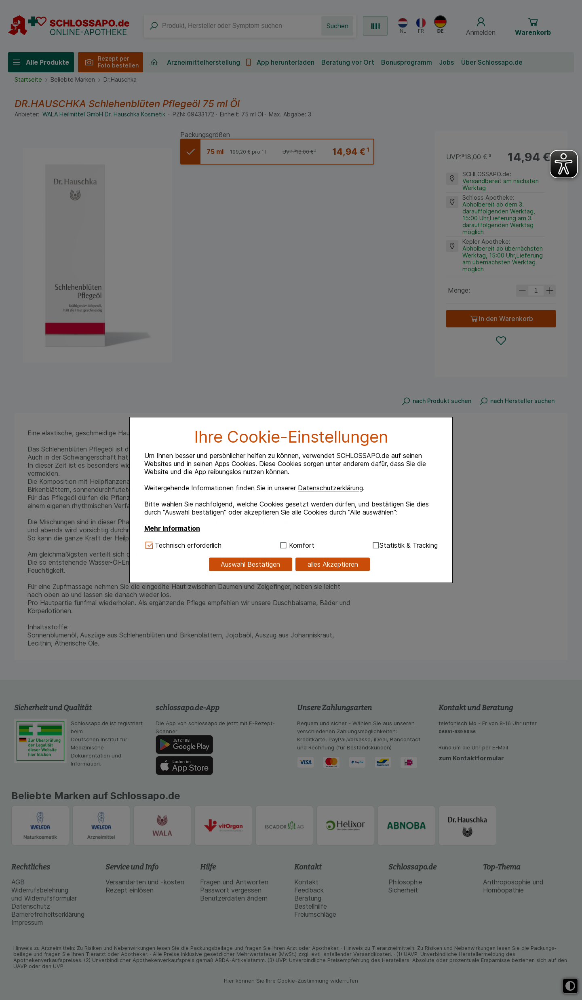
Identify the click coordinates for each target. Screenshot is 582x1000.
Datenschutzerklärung (330, 488)
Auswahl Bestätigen (250, 564)
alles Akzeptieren (333, 564)
